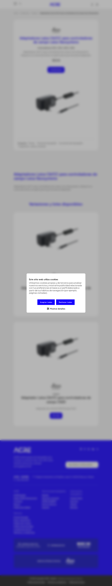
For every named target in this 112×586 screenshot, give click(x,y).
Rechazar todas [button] (65, 302)
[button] (56, 308)
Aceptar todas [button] (46, 302)
